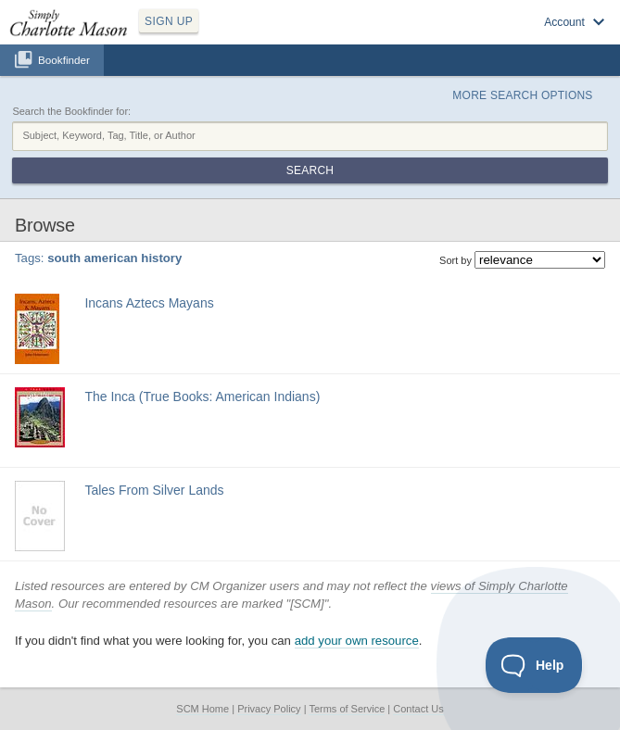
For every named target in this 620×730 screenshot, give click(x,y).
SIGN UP (169, 21)
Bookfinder (64, 60)
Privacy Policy (268, 708)
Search (310, 170)
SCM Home (202, 708)
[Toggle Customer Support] (534, 665)
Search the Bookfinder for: (71, 111)
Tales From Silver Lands (153, 490)
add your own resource (357, 641)
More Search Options (522, 95)
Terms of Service (347, 708)
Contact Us (418, 708)
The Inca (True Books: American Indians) (202, 396)
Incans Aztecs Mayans (148, 303)
